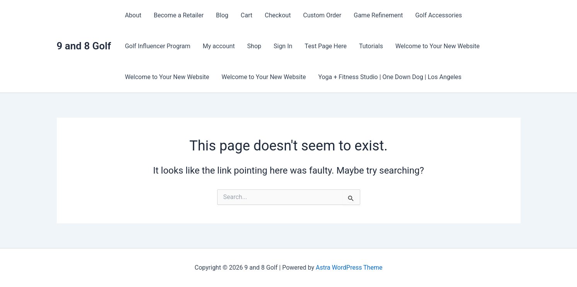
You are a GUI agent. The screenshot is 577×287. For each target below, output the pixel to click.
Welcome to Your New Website (437, 46)
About (133, 15)
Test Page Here (326, 46)
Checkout (278, 15)
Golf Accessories (438, 15)
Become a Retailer (179, 15)
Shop (254, 46)
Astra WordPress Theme (349, 267)
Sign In (283, 46)
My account (219, 46)
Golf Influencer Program (157, 46)
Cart (246, 15)
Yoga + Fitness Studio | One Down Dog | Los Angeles (389, 77)
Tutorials (371, 46)
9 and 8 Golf (84, 46)
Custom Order (322, 15)
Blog (222, 15)
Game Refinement (378, 15)
